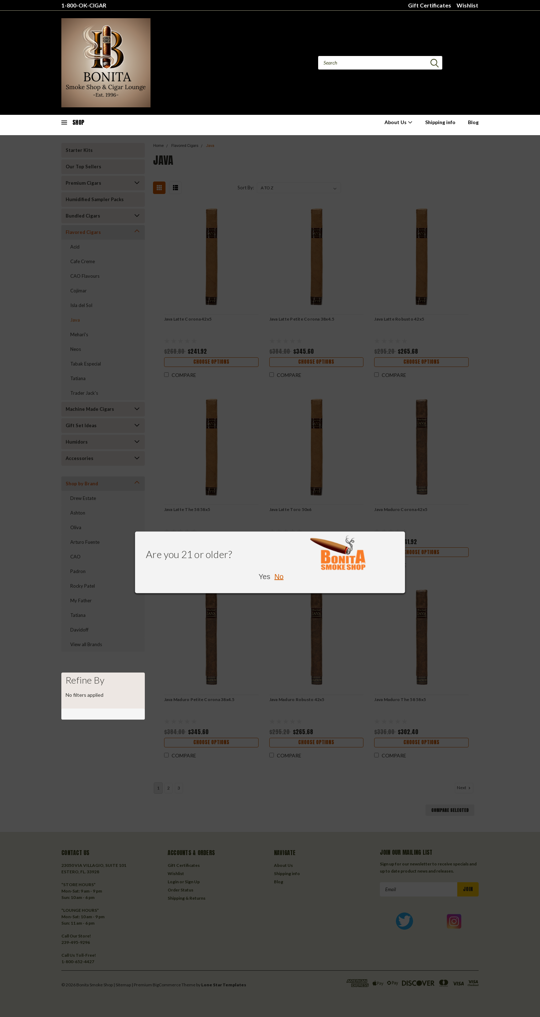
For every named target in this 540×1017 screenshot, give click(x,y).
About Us (398, 122)
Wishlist (467, 5)
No (279, 577)
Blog (473, 122)
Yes (264, 577)
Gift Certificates (429, 5)
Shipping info (440, 122)
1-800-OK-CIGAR (83, 5)
